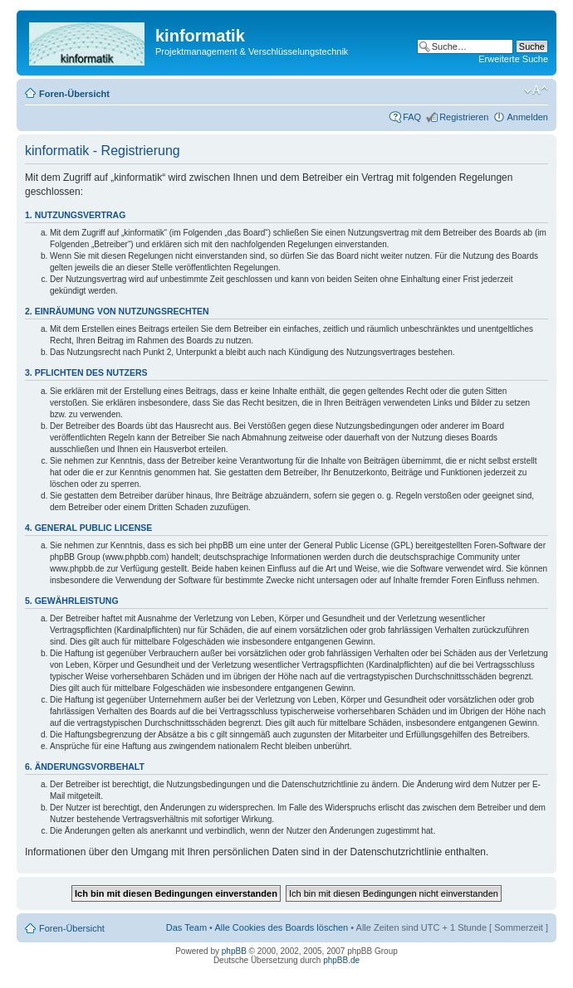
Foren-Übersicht (74, 94)
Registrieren (463, 117)
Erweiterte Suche (513, 59)
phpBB (234, 951)
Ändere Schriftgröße (536, 90)
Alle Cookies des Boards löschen (281, 927)
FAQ (412, 117)
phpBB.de (341, 960)
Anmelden (527, 117)
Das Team (186, 927)
